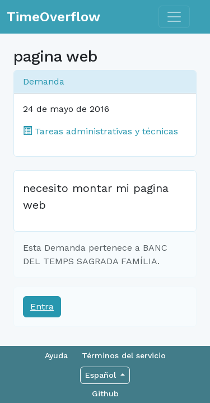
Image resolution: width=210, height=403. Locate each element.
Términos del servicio (124, 355)
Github (105, 393)
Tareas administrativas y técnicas (100, 131)
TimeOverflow (53, 17)
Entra (42, 306)
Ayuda (56, 355)
